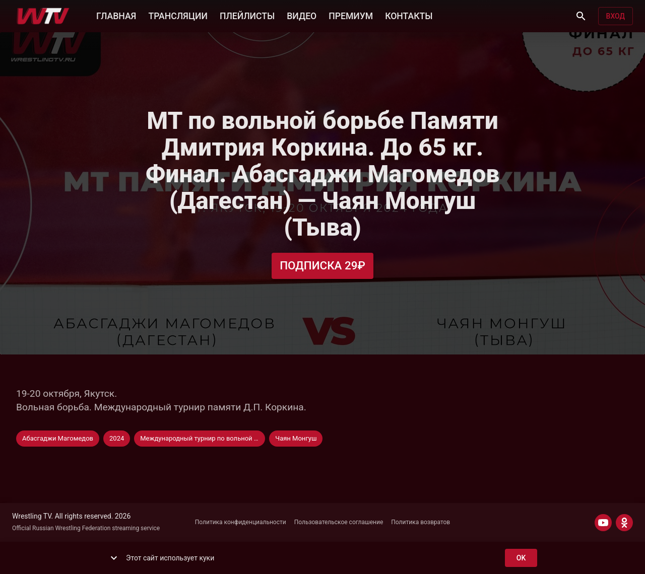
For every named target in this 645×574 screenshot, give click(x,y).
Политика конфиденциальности (240, 522)
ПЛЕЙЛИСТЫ (247, 15)
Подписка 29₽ (322, 265)
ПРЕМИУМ (350, 15)
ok (521, 558)
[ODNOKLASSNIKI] (624, 522)
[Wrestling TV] (43, 16)
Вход (615, 16)
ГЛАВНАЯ (116, 15)
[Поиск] (581, 16)
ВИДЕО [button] (301, 15)
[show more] (114, 558)
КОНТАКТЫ (408, 15)
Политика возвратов (420, 522)
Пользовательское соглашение (338, 522)
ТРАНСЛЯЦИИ (177, 15)
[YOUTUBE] (603, 522)
